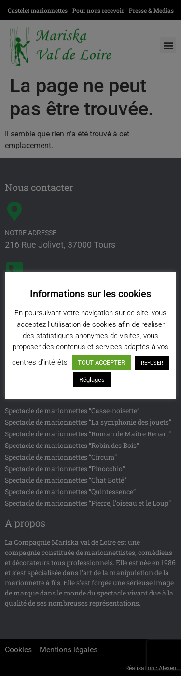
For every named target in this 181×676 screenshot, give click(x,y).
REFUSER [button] (152, 363)
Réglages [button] (92, 379)
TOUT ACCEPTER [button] (101, 362)
